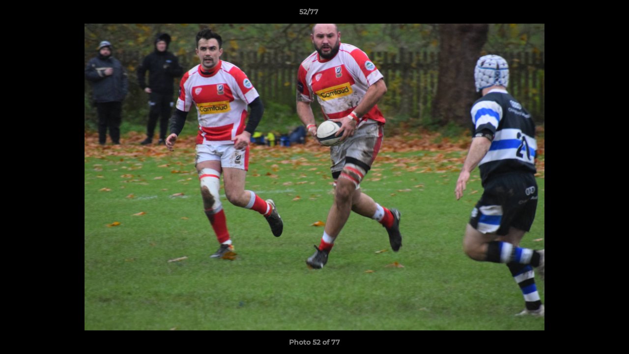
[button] (588, 14)
